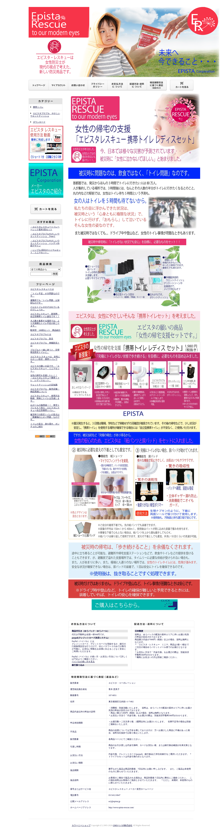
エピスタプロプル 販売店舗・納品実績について (44, 390)
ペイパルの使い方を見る (83, 661)
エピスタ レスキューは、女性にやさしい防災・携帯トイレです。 (45, 359)
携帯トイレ (38, 107)
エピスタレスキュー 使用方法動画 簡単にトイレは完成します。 (44, 398)
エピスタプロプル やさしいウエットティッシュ (45, 114)
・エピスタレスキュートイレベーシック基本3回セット (44, 228)
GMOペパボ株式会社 (122, 825)
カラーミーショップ (81, 825)
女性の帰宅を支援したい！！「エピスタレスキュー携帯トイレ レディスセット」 (44, 378)
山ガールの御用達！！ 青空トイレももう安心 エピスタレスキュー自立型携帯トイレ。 (44, 407)
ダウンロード (39, 122)
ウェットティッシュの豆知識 (43, 385)
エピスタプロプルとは (40, 334)
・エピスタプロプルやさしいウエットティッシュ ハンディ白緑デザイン (44, 243)
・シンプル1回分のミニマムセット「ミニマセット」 (45, 251)
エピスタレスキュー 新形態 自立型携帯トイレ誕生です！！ (44, 315)
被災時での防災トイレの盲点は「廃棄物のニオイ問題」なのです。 (44, 417)
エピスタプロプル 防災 (41, 338)
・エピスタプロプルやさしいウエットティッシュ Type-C (44, 235)
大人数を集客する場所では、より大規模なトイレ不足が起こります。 (44, 323)
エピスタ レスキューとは (42, 289)
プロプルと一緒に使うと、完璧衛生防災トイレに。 (44, 351)
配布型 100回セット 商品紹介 (45, 330)
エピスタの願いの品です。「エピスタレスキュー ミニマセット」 (44, 368)
